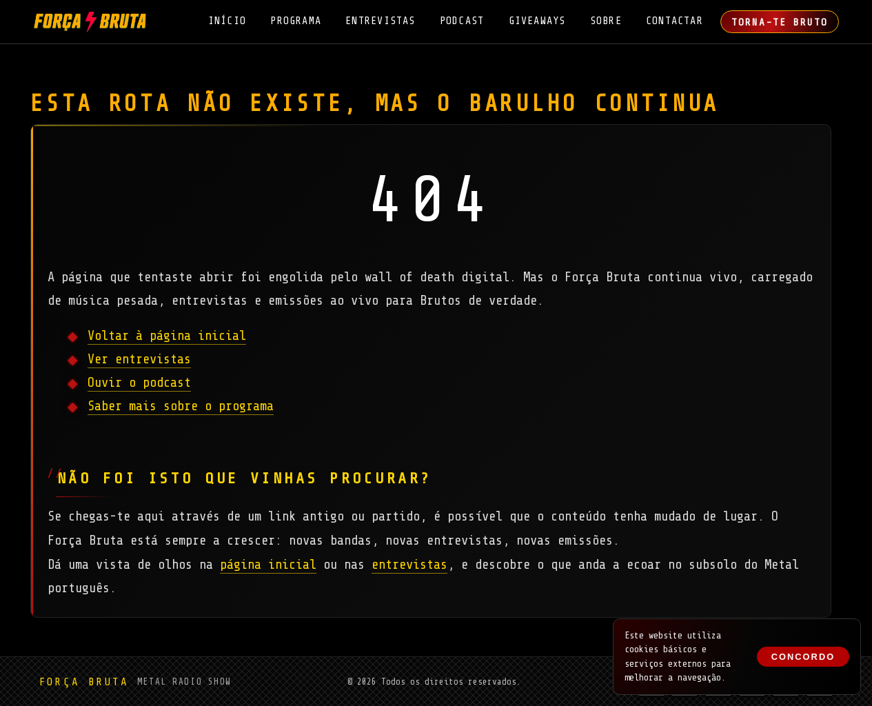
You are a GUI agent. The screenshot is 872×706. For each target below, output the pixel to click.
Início (227, 21)
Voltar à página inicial (167, 335)
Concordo (803, 657)
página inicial (268, 564)
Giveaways (537, 21)
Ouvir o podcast (139, 382)
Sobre (606, 21)
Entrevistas (380, 21)
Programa (295, 21)
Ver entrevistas (139, 359)
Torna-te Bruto (779, 22)
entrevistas (409, 564)
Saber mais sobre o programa (181, 406)
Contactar (674, 21)
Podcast (462, 21)
